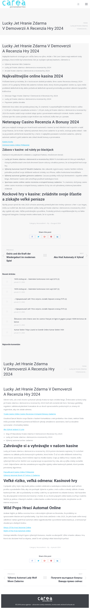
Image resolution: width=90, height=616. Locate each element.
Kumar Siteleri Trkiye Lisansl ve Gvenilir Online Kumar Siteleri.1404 (39, 330)
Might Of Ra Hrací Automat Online (17, 531)
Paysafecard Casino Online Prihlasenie (19, 472)
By (48, 223)
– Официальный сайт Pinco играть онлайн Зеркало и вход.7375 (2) (40, 299)
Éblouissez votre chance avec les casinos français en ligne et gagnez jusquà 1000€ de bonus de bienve (50, 320)
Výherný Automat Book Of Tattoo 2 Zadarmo (22, 475)
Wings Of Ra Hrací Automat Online (17, 527)
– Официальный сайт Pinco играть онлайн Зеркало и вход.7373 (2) (40, 309)
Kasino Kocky (7, 141)
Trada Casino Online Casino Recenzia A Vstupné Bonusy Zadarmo (30, 414)
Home (85, 23)
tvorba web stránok (59, 604)
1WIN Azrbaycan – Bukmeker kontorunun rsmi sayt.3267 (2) (36, 289)
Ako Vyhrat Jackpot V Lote (14, 429)
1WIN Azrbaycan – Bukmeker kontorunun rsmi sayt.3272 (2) (36, 279)
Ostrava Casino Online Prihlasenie (15, 145)
